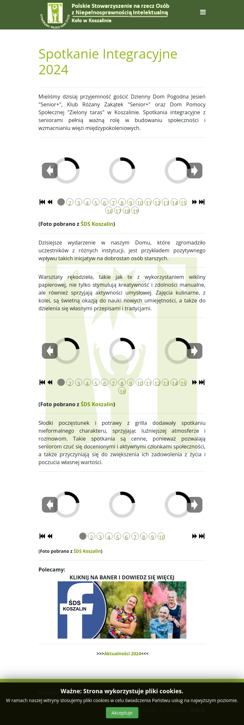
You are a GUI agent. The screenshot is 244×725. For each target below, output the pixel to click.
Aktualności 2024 (122, 654)
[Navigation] (203, 12)
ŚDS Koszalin (97, 223)
